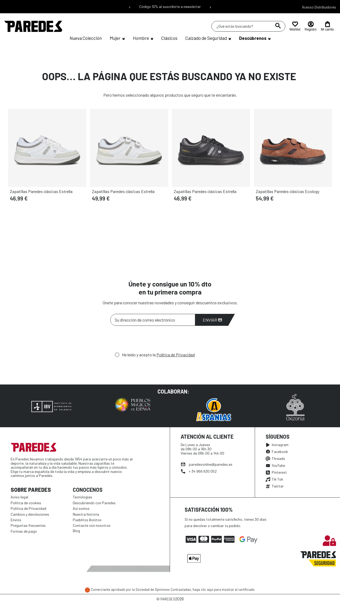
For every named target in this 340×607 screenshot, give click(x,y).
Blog (76, 530)
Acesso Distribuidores (319, 7)
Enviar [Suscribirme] (212, 319)
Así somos (81, 508)
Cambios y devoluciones (30, 514)
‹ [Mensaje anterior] (130, 6)
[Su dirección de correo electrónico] (152, 320)
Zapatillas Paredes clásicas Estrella (41, 191)
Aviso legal (19, 497)
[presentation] (150, 340)
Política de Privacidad (175, 354)
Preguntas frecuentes (28, 525)
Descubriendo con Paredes (94, 503)
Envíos (16, 520)
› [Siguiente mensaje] (210, 6)
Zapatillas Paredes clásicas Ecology (287, 191)
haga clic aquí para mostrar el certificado (223, 589)
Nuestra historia (86, 514)
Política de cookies (26, 503)
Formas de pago (24, 531)
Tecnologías (82, 497)
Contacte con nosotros (91, 525)
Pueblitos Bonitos (87, 520)
